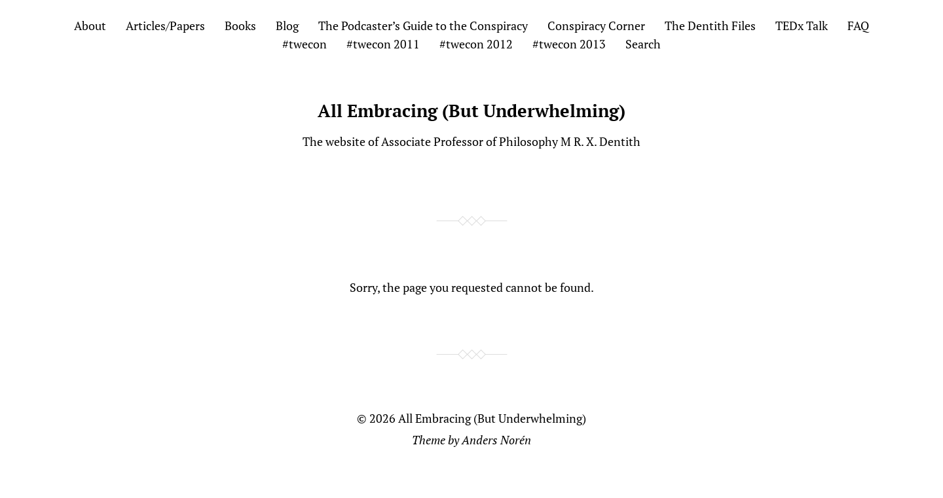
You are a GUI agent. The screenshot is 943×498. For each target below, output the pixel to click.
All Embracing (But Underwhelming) (471, 110)
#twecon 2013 (569, 44)
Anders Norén (496, 440)
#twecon (304, 44)
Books (240, 25)
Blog (287, 25)
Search (643, 44)
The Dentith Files (710, 25)
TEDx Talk (801, 25)
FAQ (858, 25)
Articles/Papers (165, 25)
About (90, 25)
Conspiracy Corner (596, 25)
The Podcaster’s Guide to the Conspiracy (423, 25)
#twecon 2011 (383, 44)
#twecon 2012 (476, 44)
